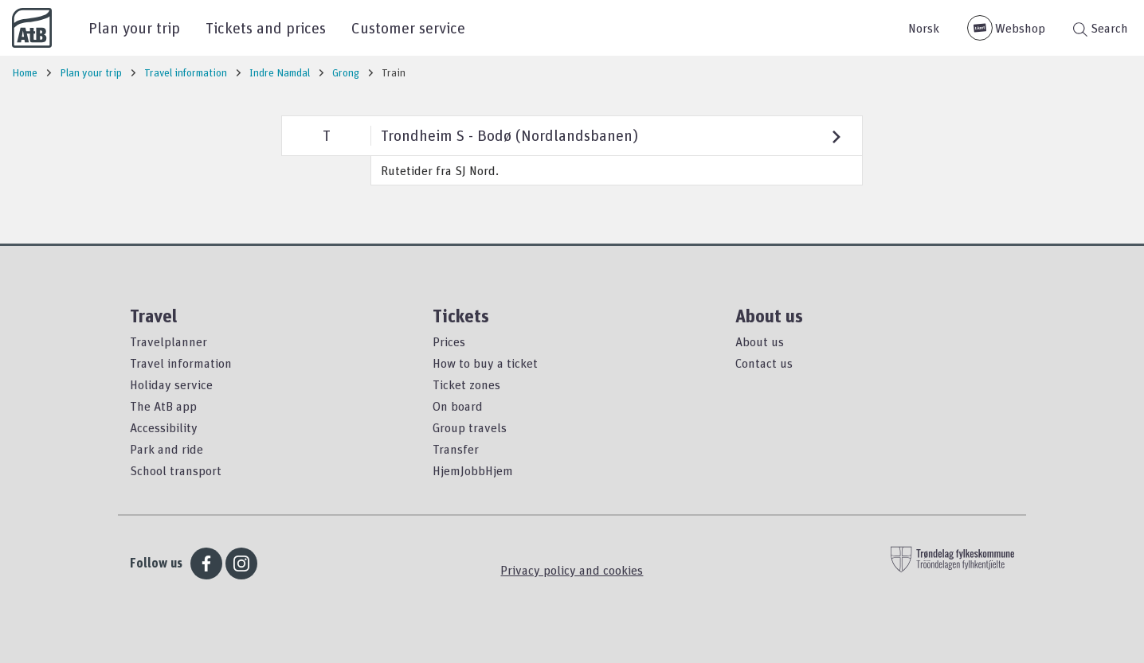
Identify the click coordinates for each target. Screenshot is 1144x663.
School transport (175, 470)
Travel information (181, 363)
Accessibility (164, 427)
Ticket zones (466, 384)
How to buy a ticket (485, 363)
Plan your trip (134, 27)
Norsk (923, 28)
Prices (449, 341)
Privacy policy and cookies (571, 570)
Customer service (408, 27)
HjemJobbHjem (473, 470)
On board (458, 406)
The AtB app (163, 406)
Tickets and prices (266, 27)
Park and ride (166, 449)
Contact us (764, 363)
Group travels (470, 427)
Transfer (456, 449)
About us (759, 341)
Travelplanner (168, 341)
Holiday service (171, 384)
